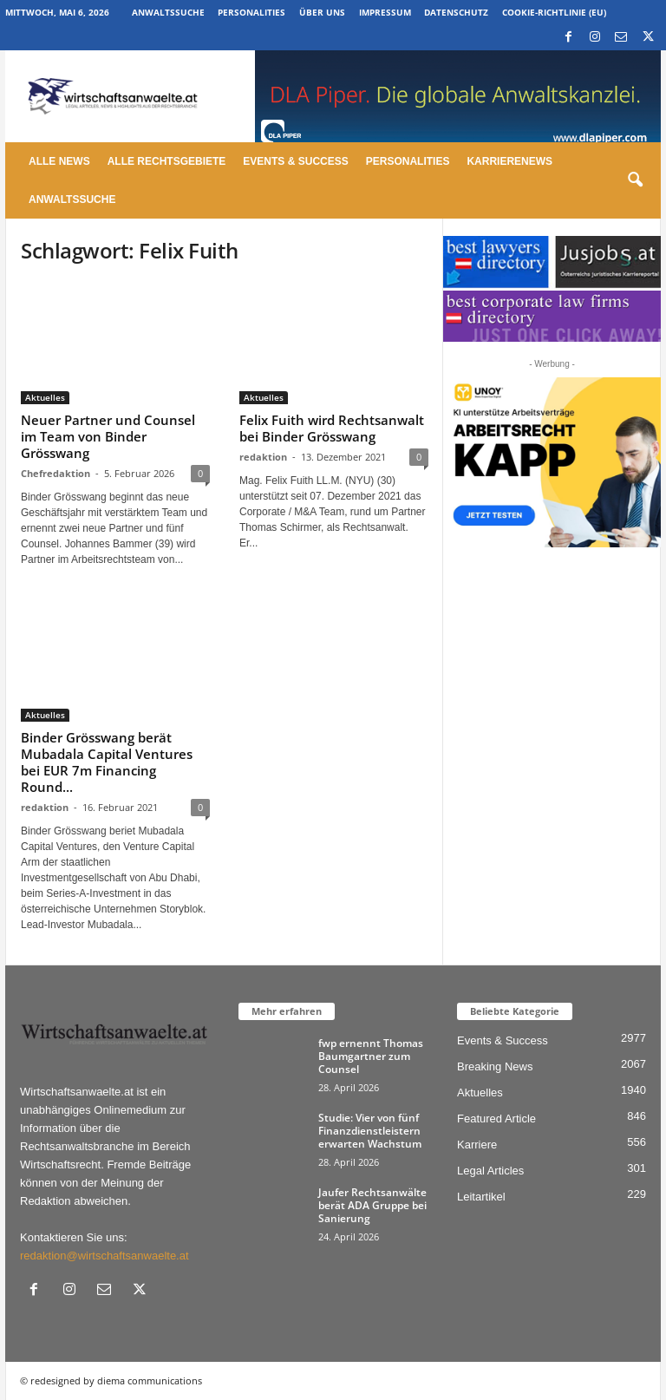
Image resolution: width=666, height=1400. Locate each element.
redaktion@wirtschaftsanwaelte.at (104, 1255)
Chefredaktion (55, 473)
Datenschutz (456, 12)
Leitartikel (481, 1196)
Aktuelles (45, 397)
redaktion (263, 456)
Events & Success (295, 161)
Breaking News (494, 1066)
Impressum (385, 12)
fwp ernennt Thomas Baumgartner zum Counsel (370, 1056)
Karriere (477, 1144)
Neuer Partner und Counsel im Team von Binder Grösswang (108, 436)
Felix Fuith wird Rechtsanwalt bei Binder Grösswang (331, 428)
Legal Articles (490, 1170)
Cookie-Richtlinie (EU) (554, 12)
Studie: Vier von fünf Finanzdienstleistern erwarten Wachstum (369, 1130)
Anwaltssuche (168, 12)
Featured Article (496, 1118)
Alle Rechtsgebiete (167, 161)
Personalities (251, 12)
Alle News (59, 161)
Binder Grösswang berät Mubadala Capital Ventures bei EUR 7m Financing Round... (107, 762)
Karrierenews (509, 161)
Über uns (322, 12)
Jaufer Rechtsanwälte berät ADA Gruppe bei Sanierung (372, 1205)
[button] (635, 180)
